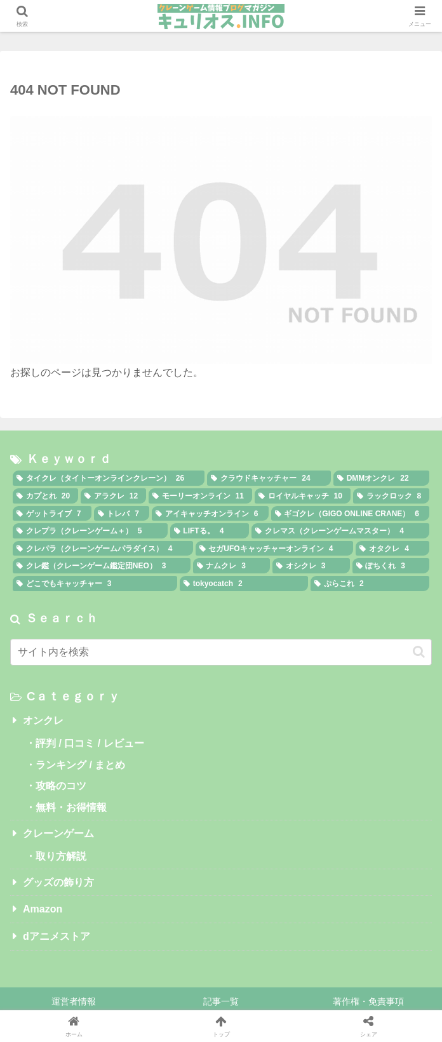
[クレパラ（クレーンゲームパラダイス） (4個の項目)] (103, 548)
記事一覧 (221, 1001)
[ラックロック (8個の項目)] (391, 496)
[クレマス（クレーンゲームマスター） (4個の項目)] (340, 530)
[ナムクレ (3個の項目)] (232, 565)
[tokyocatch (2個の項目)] (244, 583)
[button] (419, 652)
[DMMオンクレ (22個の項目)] (381, 478)
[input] (221, 652)
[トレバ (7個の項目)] (122, 513)
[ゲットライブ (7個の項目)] (52, 513)
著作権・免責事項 (368, 1001)
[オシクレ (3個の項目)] (311, 565)
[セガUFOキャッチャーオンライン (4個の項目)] (275, 548)
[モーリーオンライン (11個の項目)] (200, 496)
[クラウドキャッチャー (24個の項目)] (268, 478)
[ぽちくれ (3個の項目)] (391, 565)
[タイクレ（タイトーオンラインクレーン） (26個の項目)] (108, 478)
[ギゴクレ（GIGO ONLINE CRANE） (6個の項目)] (350, 513)
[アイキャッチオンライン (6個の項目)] (210, 513)
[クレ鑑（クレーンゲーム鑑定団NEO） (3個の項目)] (102, 565)
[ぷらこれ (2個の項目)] (370, 583)
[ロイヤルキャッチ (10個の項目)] (303, 496)
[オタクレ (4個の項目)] (392, 548)
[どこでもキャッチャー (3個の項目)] (95, 583)
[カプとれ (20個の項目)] (45, 496)
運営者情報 (73, 1001)
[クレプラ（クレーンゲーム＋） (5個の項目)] (90, 530)
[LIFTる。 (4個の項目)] (210, 530)
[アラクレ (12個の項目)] (113, 496)
